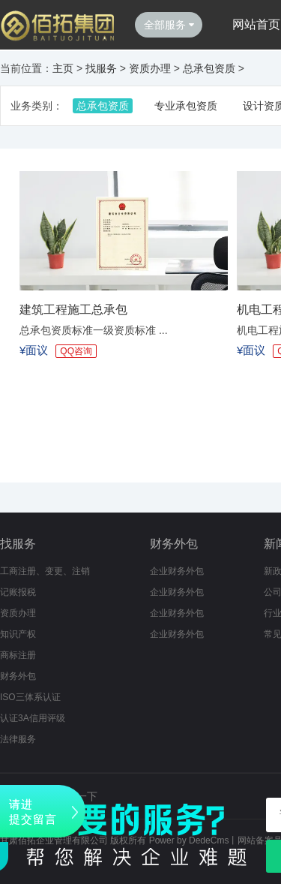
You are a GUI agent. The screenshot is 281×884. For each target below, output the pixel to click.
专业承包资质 (185, 106)
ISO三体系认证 (30, 697)
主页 (62, 68)
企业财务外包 (177, 571)
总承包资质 (209, 68)
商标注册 (18, 655)
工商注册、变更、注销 (45, 571)
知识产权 (18, 634)
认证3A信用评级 (32, 718)
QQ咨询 (76, 351)
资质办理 (150, 68)
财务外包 (18, 676)
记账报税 (18, 592)
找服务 (101, 68)
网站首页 (256, 24)
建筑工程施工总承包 (73, 309)
